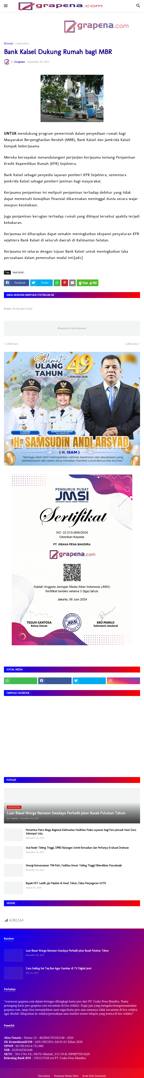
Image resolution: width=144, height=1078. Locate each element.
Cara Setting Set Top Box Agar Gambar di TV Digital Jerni (58, 968)
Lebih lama (132, 343)
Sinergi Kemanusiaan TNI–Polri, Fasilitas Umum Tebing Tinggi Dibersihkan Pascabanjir (74, 865)
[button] (5, 6)
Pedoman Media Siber (66, 1075)
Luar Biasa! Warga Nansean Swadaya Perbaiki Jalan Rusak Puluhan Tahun (67, 950)
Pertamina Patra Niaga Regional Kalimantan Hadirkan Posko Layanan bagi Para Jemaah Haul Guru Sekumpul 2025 (81, 831)
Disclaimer (44, 1075)
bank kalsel (22, 43)
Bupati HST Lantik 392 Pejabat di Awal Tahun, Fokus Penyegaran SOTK (66, 883)
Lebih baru (12, 343)
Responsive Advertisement (72, 328)
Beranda (8, 43)
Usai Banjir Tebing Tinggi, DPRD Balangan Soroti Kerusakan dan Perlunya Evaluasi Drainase (77, 847)
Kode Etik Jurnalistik (94, 1075)
